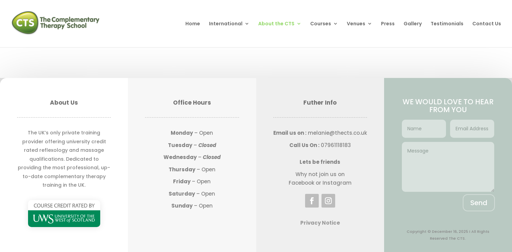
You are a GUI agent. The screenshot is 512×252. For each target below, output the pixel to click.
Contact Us (486, 24)
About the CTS (276, 24)
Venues (356, 24)
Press (388, 24)
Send (478, 203)
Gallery (413, 24)
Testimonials (447, 24)
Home (192, 24)
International (225, 24)
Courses (320, 24)
